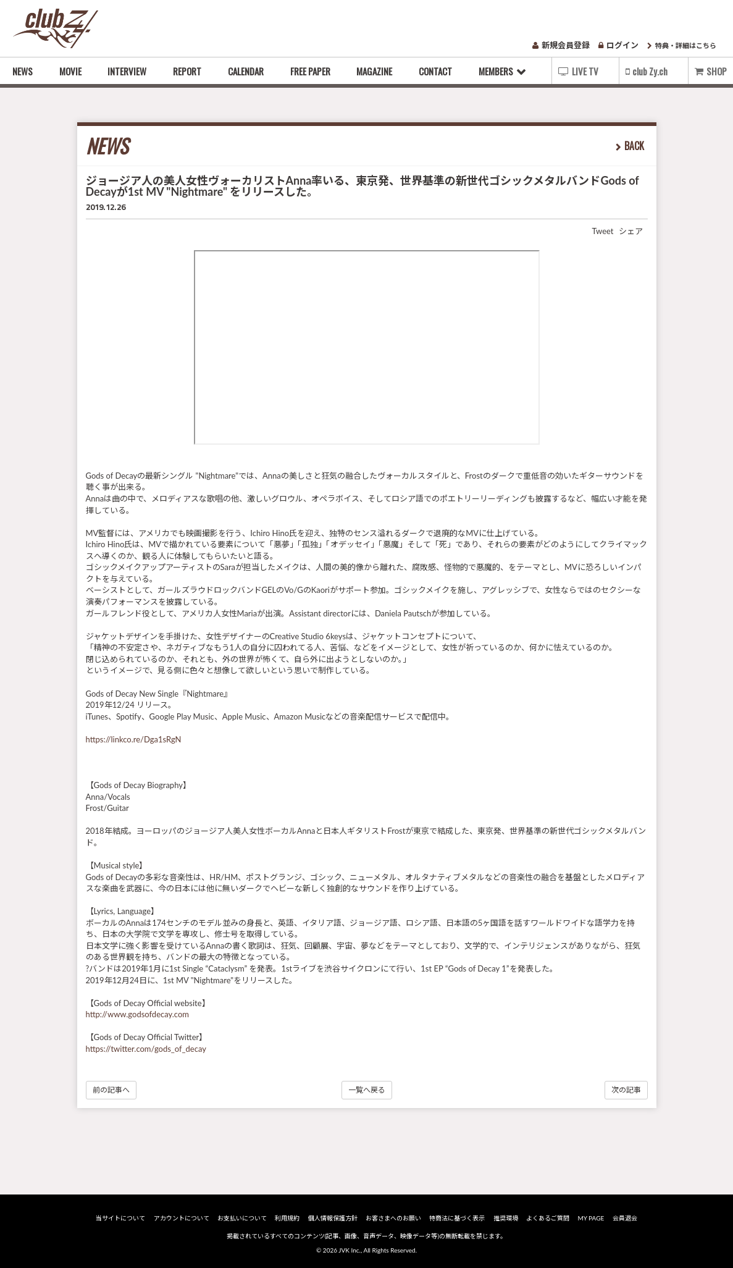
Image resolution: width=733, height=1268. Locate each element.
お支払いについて (242, 1218)
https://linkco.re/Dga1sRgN (134, 739)
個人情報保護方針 (333, 1218)
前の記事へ (111, 1089)
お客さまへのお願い (393, 1218)
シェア (631, 231)
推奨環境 (505, 1218)
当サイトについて (120, 1218)
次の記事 (626, 1089)
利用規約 (287, 1218)
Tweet (602, 231)
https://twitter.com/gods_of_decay (146, 1049)
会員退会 (625, 1218)
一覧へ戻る (366, 1089)
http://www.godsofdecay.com (137, 1014)
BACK (634, 145)
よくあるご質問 (547, 1218)
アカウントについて (181, 1218)
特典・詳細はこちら (681, 45)
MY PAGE (590, 1218)
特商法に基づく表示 (457, 1218)
